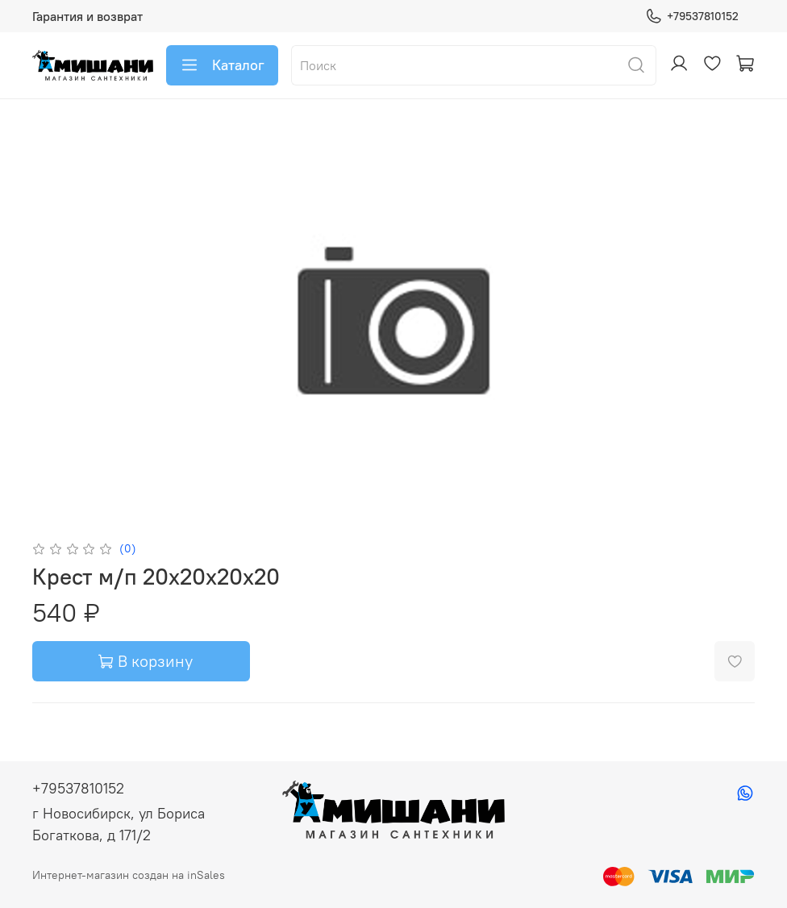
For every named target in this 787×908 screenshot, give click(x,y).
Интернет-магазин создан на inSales (128, 875)
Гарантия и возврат (87, 16)
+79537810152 (692, 16)
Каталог (222, 65)
